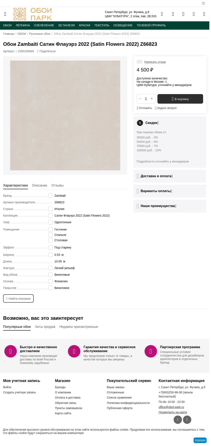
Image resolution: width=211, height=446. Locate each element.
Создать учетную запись (19, 392)
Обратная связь (65, 403)
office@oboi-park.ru (171, 407)
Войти (7, 387)
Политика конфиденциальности (128, 403)
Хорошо (200, 440)
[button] (46, 51)
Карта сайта (63, 413)
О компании (63, 392)
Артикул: (9, 51)
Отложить (144, 108)
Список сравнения (119, 397)
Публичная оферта (119, 408)
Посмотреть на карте (173, 412)
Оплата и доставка (67, 397)
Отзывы (57, 185)
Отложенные (115, 392)
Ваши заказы (115, 387)
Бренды (60, 387)
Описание (39, 185)
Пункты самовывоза (68, 408)
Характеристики (15, 185)
